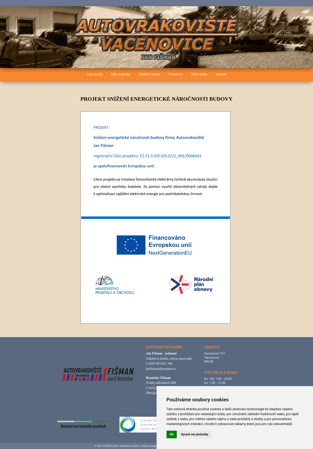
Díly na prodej (120, 74)
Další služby (199, 74)
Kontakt (221, 74)
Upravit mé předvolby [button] (194, 434)
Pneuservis (176, 74)
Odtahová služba (149, 74)
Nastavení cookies (129, 445)
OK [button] (172, 434)
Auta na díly (95, 74)
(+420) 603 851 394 (159, 363)
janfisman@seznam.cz (161, 368)
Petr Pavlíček (104, 445)
